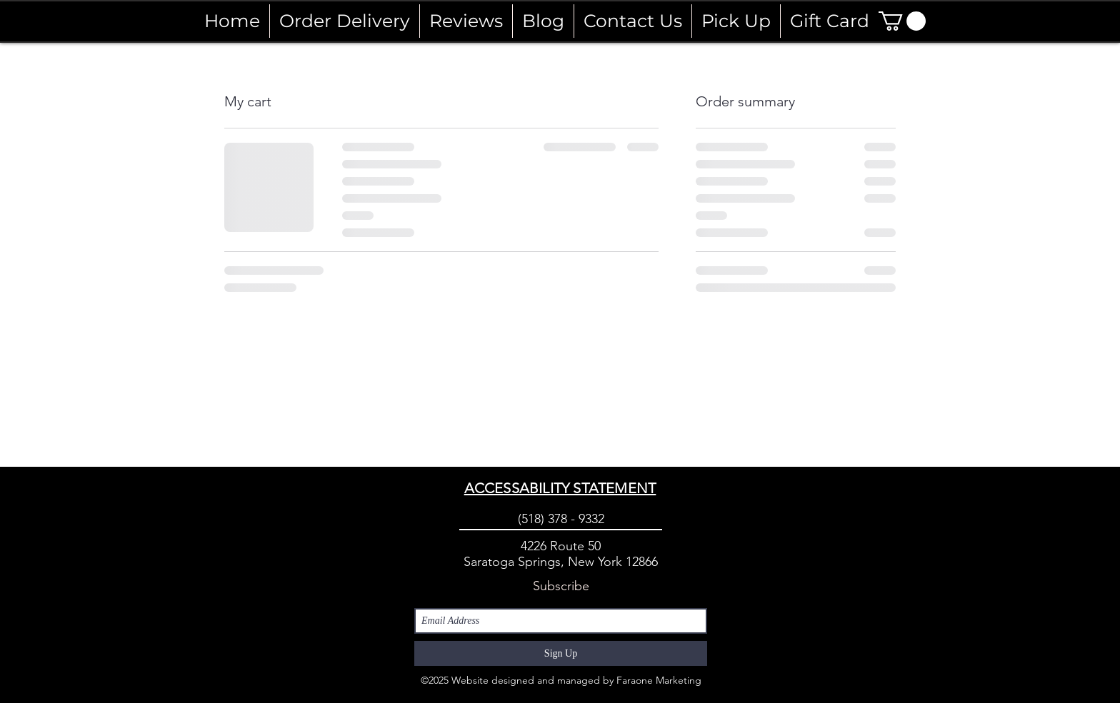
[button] (902, 21)
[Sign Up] (560, 653)
